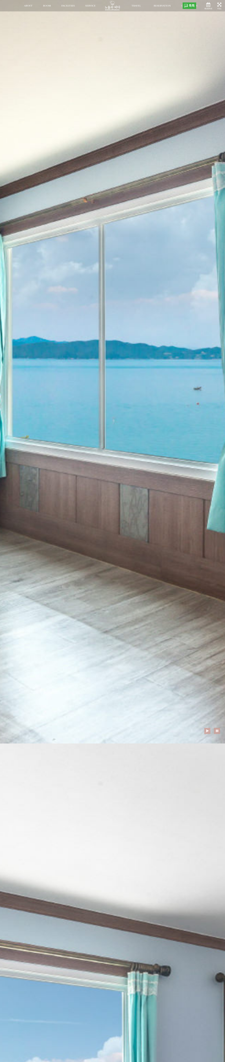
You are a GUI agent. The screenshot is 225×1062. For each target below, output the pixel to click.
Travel (136, 5)
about (28, 5)
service (90, 5)
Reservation (162, 5)
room (47, 5)
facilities (68, 5)
